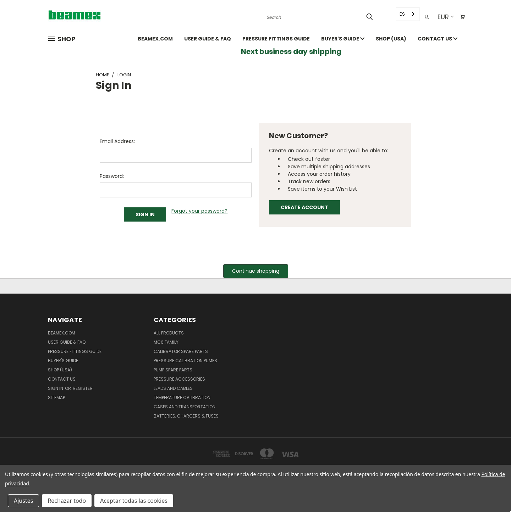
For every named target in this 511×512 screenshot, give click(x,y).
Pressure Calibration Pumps (185, 361)
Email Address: (117, 141)
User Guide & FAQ (207, 38)
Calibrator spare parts (181, 351)
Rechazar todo (67, 501)
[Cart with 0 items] (461, 17)
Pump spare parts (173, 370)
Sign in (56, 388)
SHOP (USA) (391, 38)
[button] (255, 271)
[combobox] (405, 14)
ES (399, 14)
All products (169, 333)
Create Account (304, 207)
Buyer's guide (342, 38)
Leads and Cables (173, 388)
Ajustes (23, 501)
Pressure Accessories (179, 379)
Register (83, 388)
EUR (443, 16)
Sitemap (56, 397)
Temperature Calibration (182, 397)
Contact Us (437, 38)
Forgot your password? (199, 210)
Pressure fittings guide (276, 38)
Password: (112, 176)
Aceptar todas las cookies (133, 501)
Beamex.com (155, 38)
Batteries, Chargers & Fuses (186, 416)
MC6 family (166, 342)
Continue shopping (255, 270)
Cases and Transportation (184, 407)
